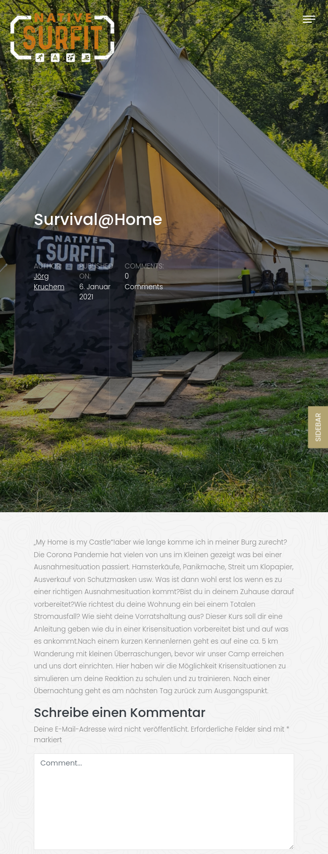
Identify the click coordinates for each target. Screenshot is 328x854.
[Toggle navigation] (309, 19)
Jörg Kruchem (49, 281)
